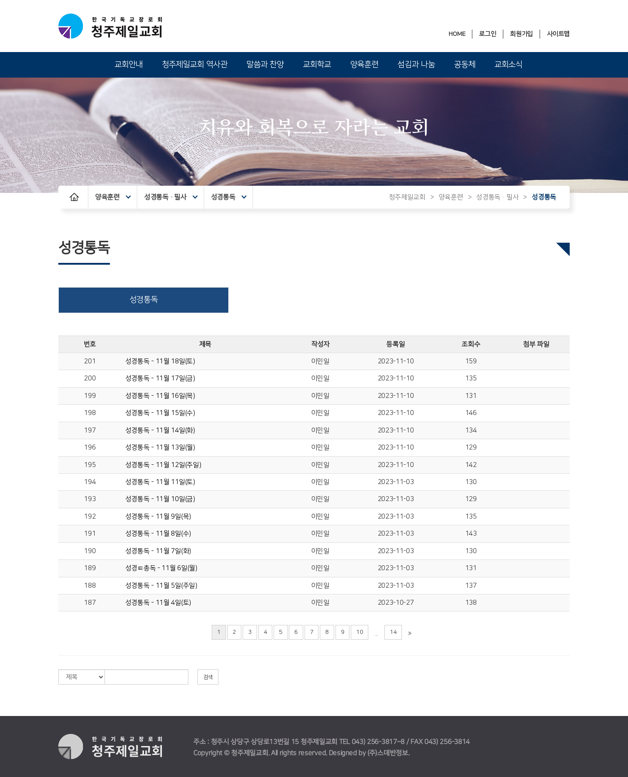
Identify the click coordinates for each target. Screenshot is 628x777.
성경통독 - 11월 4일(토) (158, 603)
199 (90, 396)
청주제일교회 (407, 197)
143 (471, 533)
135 (471, 378)
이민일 (320, 361)
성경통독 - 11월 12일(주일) (163, 465)
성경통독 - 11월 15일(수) (160, 413)
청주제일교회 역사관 (194, 64)
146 (471, 413)
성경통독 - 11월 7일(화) (158, 551)
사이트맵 (558, 34)
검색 (208, 677)
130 (471, 482)
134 (471, 430)
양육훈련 (364, 64)
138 (471, 603)
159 (471, 361)
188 (90, 585)
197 (90, 430)
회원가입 (521, 34)
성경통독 (228, 197)
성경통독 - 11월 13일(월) (160, 447)
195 (90, 465)
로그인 (487, 34)
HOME (457, 34)
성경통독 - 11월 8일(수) (158, 533)
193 (90, 499)
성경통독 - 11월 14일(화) (160, 430)
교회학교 (317, 64)
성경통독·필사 (171, 197)
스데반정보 (392, 753)
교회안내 (128, 64)
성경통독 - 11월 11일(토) (160, 482)
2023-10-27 (396, 603)
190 (90, 551)
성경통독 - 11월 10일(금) (160, 499)
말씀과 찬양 (264, 64)
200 (90, 378)
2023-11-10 (396, 361)
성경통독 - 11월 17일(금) (160, 378)
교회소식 (508, 64)
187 (90, 603)
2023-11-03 (396, 482)
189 (90, 568)
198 (90, 413)
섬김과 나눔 (416, 64)
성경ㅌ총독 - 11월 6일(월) (161, 568)
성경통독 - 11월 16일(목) (160, 396)
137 (471, 585)
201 (90, 361)
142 (471, 465)
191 (90, 533)
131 (471, 396)
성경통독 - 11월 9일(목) (158, 516)
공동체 (464, 64)
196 (90, 447)
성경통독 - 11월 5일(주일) (161, 585)
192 (90, 516)
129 (471, 447)
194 (90, 482)
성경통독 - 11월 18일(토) (160, 361)
